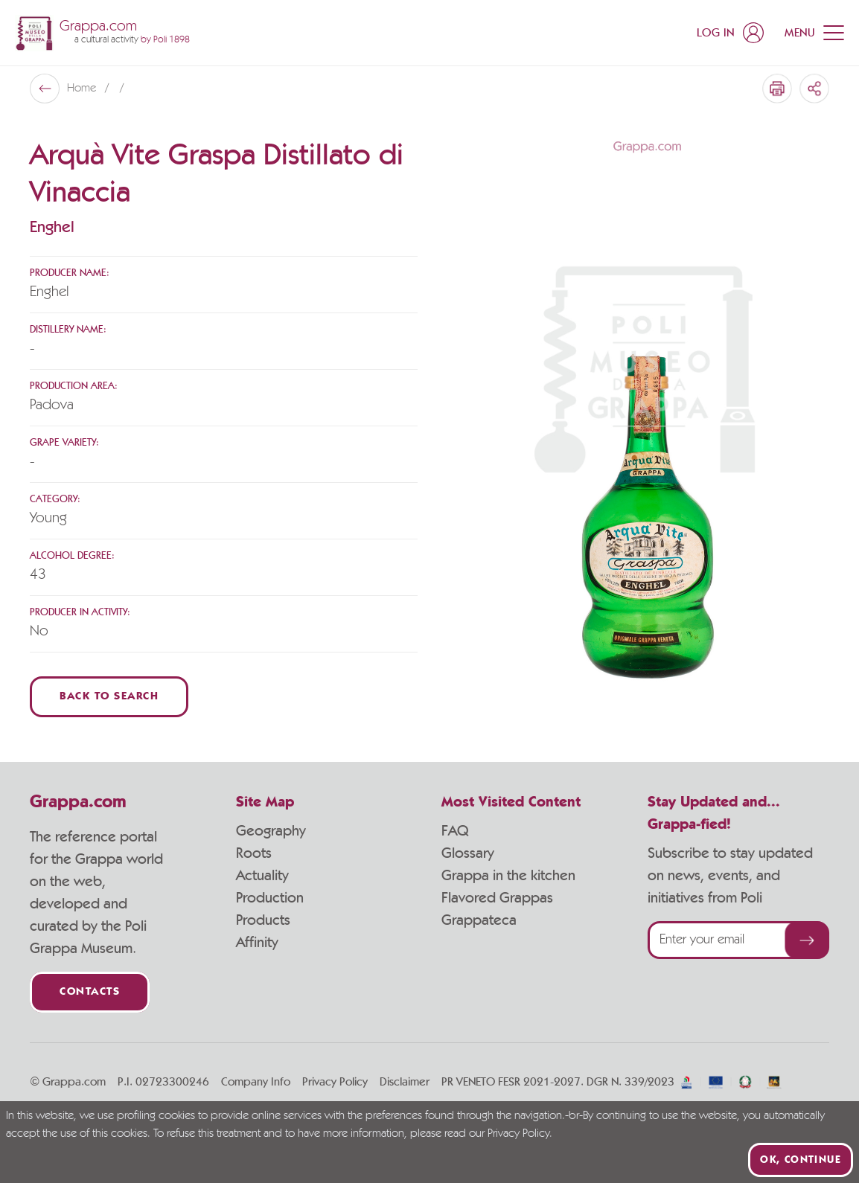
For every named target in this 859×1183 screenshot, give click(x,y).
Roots (254, 853)
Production (270, 898)
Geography (271, 831)
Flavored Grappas (497, 898)
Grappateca (479, 920)
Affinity (257, 942)
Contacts (90, 992)
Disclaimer (405, 1082)
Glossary (467, 853)
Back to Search (109, 696)
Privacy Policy (335, 1082)
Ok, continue (800, 1160)
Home (83, 88)
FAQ (454, 831)
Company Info (255, 1082)
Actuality (262, 875)
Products (263, 920)
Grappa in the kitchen (508, 875)
